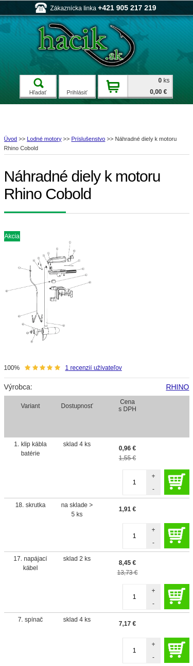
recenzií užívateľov (93, 367)
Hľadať (38, 86)
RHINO (177, 387)
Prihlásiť (76, 92)
